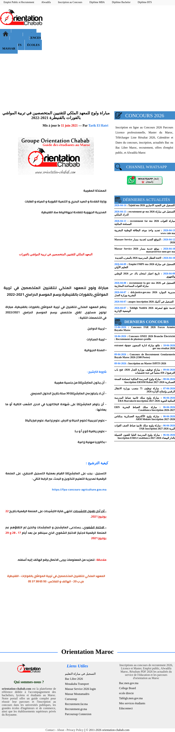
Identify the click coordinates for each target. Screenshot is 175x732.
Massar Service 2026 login (80, 688)
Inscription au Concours (70, 2)
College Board (127, 688)
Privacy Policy (75, 729)
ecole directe (126, 693)
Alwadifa (46, 2)
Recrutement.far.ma (76, 704)
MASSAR (8, 48)
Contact (50, 729)
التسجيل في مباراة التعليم (80, 673)
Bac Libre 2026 (74, 678)
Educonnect (126, 708)
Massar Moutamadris (77, 693)
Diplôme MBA (97, 2)
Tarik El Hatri (98, 125)
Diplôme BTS (145, 2)
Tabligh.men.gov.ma (131, 698)
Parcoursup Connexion (78, 714)
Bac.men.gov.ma (128, 683)
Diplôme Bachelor (121, 2)
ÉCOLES (33, 45)
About (60, 729)
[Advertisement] (110, 34)
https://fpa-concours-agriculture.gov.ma (79, 489)
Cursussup (71, 698)
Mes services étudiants (132, 703)
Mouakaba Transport (77, 683)
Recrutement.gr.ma (76, 709)
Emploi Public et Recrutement (19, 2)
